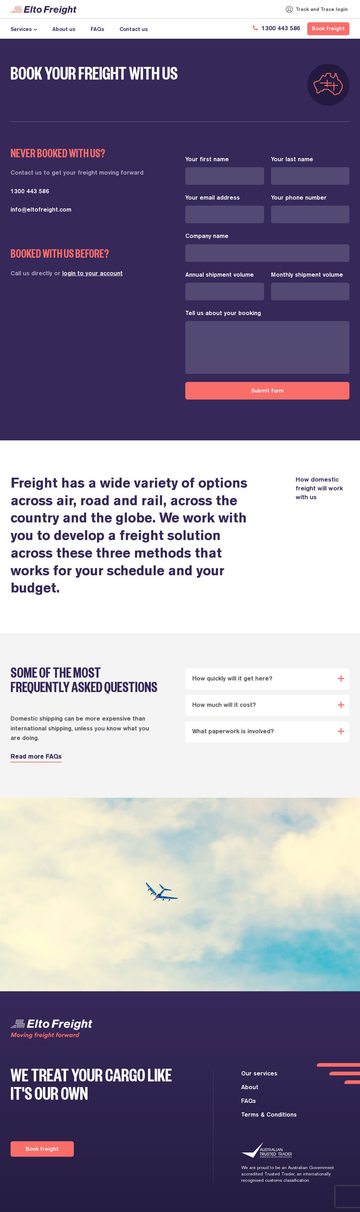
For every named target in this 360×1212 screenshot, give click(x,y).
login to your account (92, 273)
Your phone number (299, 198)
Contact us (134, 29)
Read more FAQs (36, 757)
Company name (207, 236)
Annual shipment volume (219, 275)
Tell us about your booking (223, 313)
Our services (259, 1073)
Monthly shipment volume (307, 275)
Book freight (328, 28)
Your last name (292, 159)
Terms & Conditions (269, 1115)
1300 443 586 (275, 28)
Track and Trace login (322, 9)
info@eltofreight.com (41, 210)
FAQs (97, 29)
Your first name (207, 159)
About (249, 1087)
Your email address (212, 198)
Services (21, 29)
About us (63, 29)
